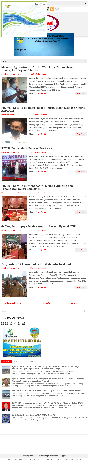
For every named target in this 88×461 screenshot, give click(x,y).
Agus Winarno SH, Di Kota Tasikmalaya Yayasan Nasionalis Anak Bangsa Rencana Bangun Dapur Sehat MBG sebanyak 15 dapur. (46, 367)
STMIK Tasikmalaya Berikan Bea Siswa (26, 148)
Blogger (62, 455)
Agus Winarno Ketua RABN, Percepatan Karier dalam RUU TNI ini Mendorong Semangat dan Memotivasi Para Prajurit (48, 379)
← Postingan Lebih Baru (11, 303)
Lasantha (39, 459)
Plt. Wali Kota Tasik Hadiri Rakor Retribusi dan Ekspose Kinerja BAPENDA (43, 109)
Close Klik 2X (39, 4)
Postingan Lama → (79, 303)
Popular (6, 361)
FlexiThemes (17, 459)
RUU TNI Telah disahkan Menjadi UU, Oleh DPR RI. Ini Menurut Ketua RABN (47, 403)
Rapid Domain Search (74, 459)
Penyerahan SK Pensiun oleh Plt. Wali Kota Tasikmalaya (38, 264)
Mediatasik (42, 455)
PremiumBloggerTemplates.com (55, 459)
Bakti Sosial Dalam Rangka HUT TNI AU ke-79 (33, 415)
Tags (16, 361)
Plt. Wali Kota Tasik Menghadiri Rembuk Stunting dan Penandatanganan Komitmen (37, 187)
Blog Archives (28, 361)
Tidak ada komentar (38, 74)
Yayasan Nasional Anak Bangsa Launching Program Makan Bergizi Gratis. (46, 391)
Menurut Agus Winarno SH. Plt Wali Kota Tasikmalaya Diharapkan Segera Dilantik (37, 69)
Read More (81, 93)
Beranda (46, 303)
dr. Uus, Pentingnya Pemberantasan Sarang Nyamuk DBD (38, 226)
